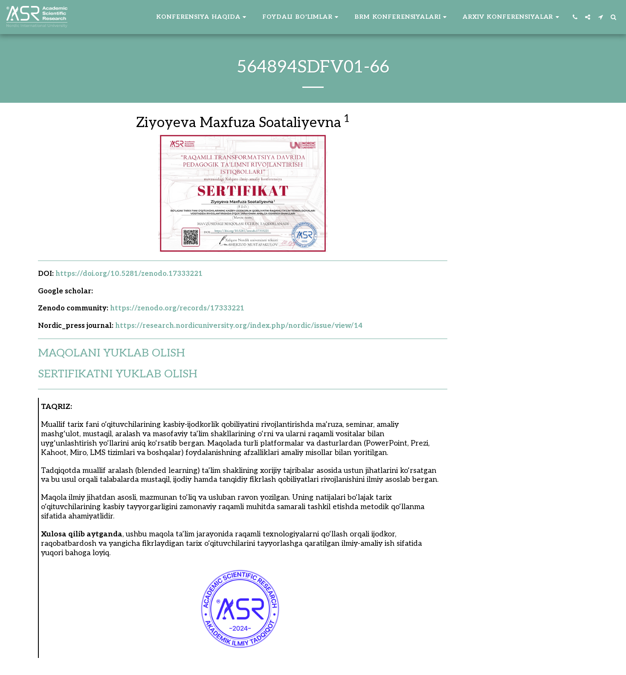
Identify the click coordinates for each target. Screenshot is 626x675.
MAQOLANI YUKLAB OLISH (111, 353)
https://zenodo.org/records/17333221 (177, 308)
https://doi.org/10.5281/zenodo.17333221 (129, 273)
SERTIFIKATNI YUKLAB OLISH (117, 374)
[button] (202, 17)
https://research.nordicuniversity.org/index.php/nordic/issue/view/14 (238, 326)
